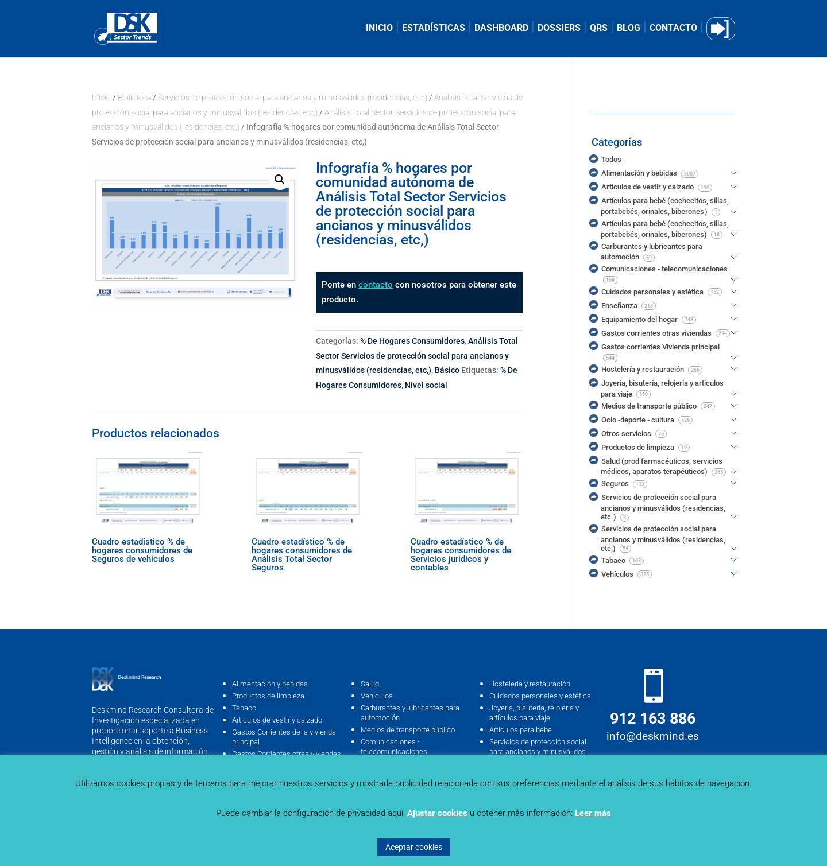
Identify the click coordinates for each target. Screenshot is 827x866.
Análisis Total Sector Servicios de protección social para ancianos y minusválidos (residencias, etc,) (417, 355)
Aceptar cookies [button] (413, 847)
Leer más (593, 813)
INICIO (379, 28)
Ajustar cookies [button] (437, 813)
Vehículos (377, 696)
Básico (447, 370)
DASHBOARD (501, 28)
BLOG (628, 28)
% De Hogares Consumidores (412, 340)
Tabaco (244, 708)
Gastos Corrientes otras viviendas (286, 754)
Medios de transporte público (408, 729)
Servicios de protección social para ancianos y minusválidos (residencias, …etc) (537, 751)
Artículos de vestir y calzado (277, 720)
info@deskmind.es (652, 736)
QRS (599, 28)
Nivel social (426, 385)
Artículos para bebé (520, 729)
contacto (375, 284)
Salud (370, 683)
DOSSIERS (559, 28)
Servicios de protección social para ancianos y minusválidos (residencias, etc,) (292, 97)
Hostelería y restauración (529, 683)
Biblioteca (134, 97)
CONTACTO (673, 28)
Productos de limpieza (268, 696)
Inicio (101, 97)
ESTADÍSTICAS (433, 28)
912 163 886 (652, 718)
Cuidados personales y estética (540, 696)
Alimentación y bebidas (270, 683)
